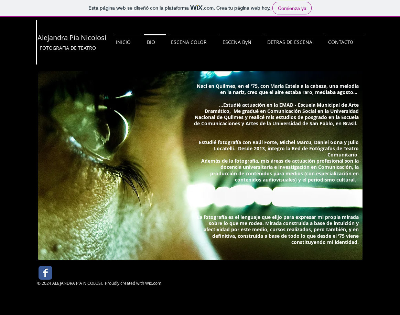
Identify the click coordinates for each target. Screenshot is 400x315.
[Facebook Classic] (45, 273)
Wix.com (153, 283)
